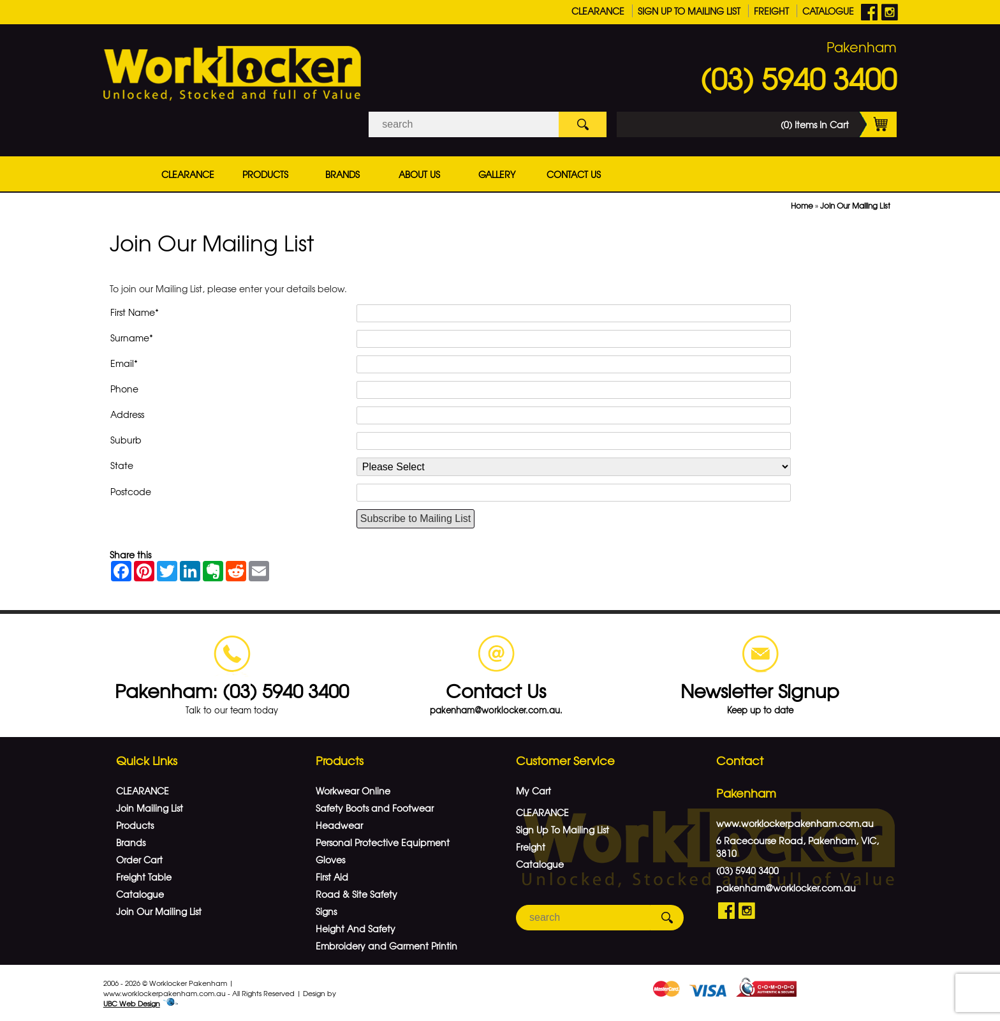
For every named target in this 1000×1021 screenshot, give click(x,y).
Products (265, 174)
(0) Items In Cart (839, 124)
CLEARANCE (597, 10)
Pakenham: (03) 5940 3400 (232, 690)
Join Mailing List (149, 807)
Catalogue (828, 10)
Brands (342, 174)
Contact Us (574, 174)
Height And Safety (355, 928)
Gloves (330, 859)
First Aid (332, 876)
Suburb (126, 439)
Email (124, 363)
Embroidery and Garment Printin (386, 945)
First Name (134, 312)
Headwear (339, 825)
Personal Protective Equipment (383, 842)
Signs (326, 911)
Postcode (130, 491)
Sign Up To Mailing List (689, 10)
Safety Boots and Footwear (375, 807)
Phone (124, 388)
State (121, 465)
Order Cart (139, 859)
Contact (739, 760)
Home (802, 205)
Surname (131, 337)
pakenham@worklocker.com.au (786, 887)
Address (127, 414)
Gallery (496, 174)
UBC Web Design (131, 1003)
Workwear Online (353, 790)
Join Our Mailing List (855, 205)
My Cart (533, 790)
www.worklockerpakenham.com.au (795, 823)
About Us (419, 174)
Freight (771, 10)
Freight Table (144, 876)
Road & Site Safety (356, 894)
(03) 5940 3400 (798, 78)
